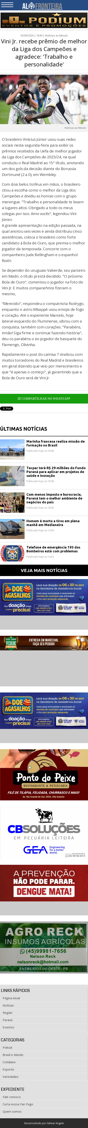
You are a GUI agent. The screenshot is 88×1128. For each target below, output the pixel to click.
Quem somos (12, 1111)
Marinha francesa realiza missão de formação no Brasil (55, 443)
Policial (7, 1047)
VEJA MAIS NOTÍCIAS (44, 570)
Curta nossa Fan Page (18, 1104)
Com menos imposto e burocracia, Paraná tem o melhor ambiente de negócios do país (54, 498)
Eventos (8, 1027)
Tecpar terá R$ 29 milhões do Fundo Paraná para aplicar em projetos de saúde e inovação (56, 471)
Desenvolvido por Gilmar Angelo (44, 1123)
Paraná (7, 1020)
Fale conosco (12, 1097)
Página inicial (11, 998)
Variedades (10, 1077)
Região (7, 1013)
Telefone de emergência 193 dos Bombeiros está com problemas (53, 549)
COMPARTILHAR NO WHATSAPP (44, 398)
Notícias (8, 1005)
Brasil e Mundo (13, 1055)
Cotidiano (9, 1062)
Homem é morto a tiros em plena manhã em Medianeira (53, 523)
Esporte (8, 1069)
